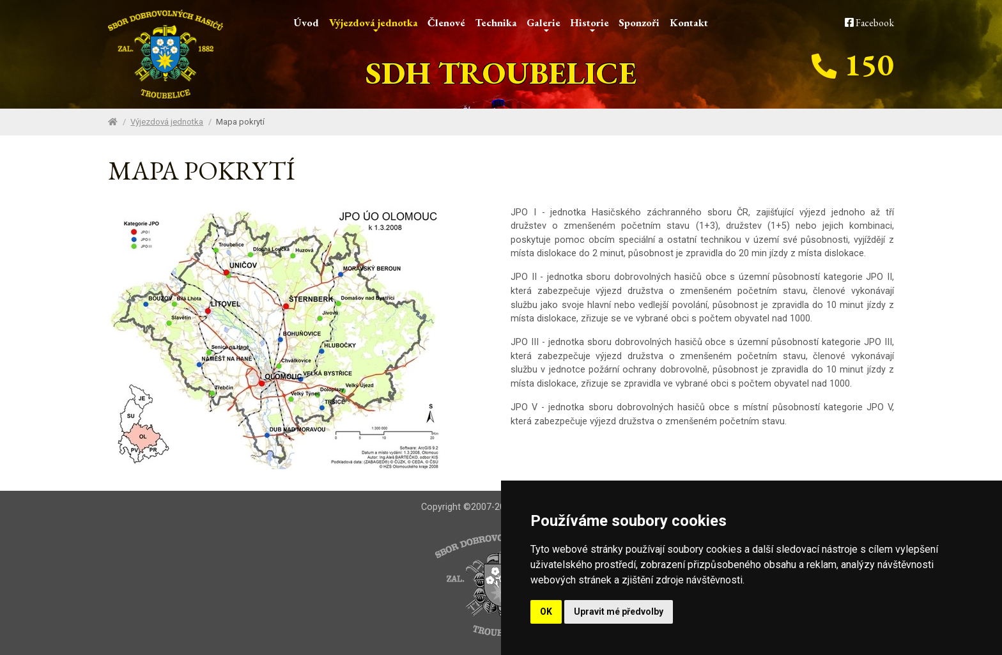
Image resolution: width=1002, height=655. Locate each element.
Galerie (543, 24)
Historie (589, 24)
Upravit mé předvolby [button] (618, 611)
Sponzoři (639, 22)
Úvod (306, 22)
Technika (496, 22)
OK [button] (546, 611)
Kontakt (689, 22)
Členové (446, 22)
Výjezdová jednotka (373, 24)
